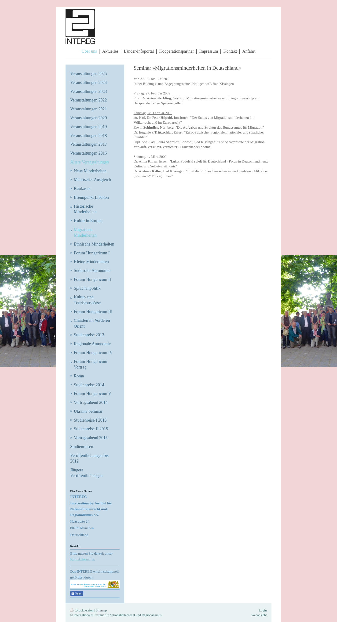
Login (263, 610)
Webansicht (259, 615)
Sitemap (101, 610)
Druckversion (82, 610)
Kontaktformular (82, 559)
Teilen (76, 593)
